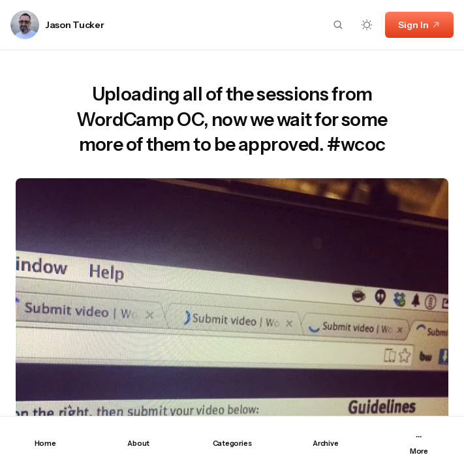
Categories (232, 443)
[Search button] (338, 24)
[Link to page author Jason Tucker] (24, 24)
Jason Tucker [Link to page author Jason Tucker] (75, 25)
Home (45, 443)
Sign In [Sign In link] (419, 25)
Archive (325, 443)
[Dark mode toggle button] (366, 24)
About (138, 443)
